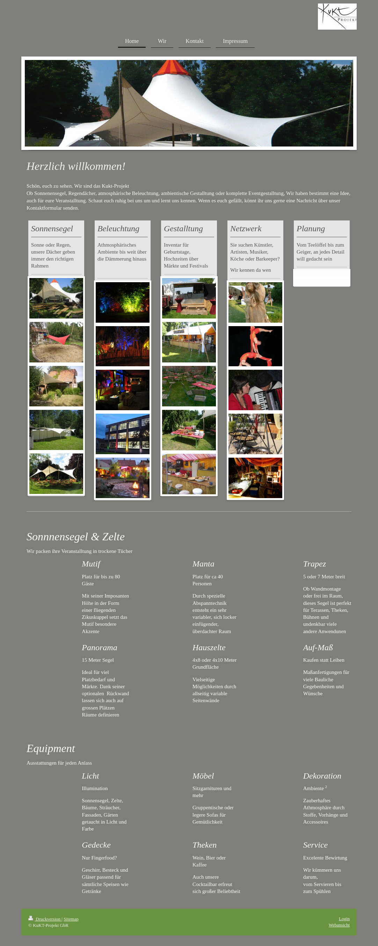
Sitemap (71, 919)
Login (344, 918)
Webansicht (339, 925)
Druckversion (44, 919)
